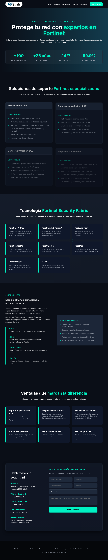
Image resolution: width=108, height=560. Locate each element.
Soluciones (66, 4)
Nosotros (75, 4)
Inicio (49, 4)
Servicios (57, 4)
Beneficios (83, 4)
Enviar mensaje (73, 511)
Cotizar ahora (96, 4)
